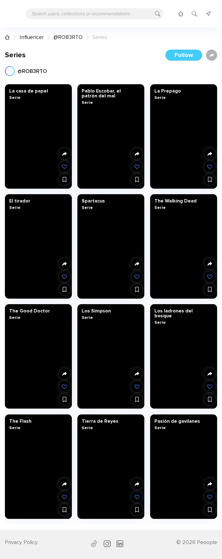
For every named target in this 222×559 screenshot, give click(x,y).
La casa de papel (28, 91)
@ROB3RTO (68, 37)
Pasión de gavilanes (177, 420)
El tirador (19, 200)
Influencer (32, 37)
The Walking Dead (175, 200)
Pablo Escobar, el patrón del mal (101, 93)
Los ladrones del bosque (173, 313)
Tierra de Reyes (100, 420)
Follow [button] (184, 55)
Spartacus (93, 200)
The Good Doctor (29, 310)
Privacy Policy (21, 542)
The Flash (20, 420)
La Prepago (167, 91)
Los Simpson (96, 310)
